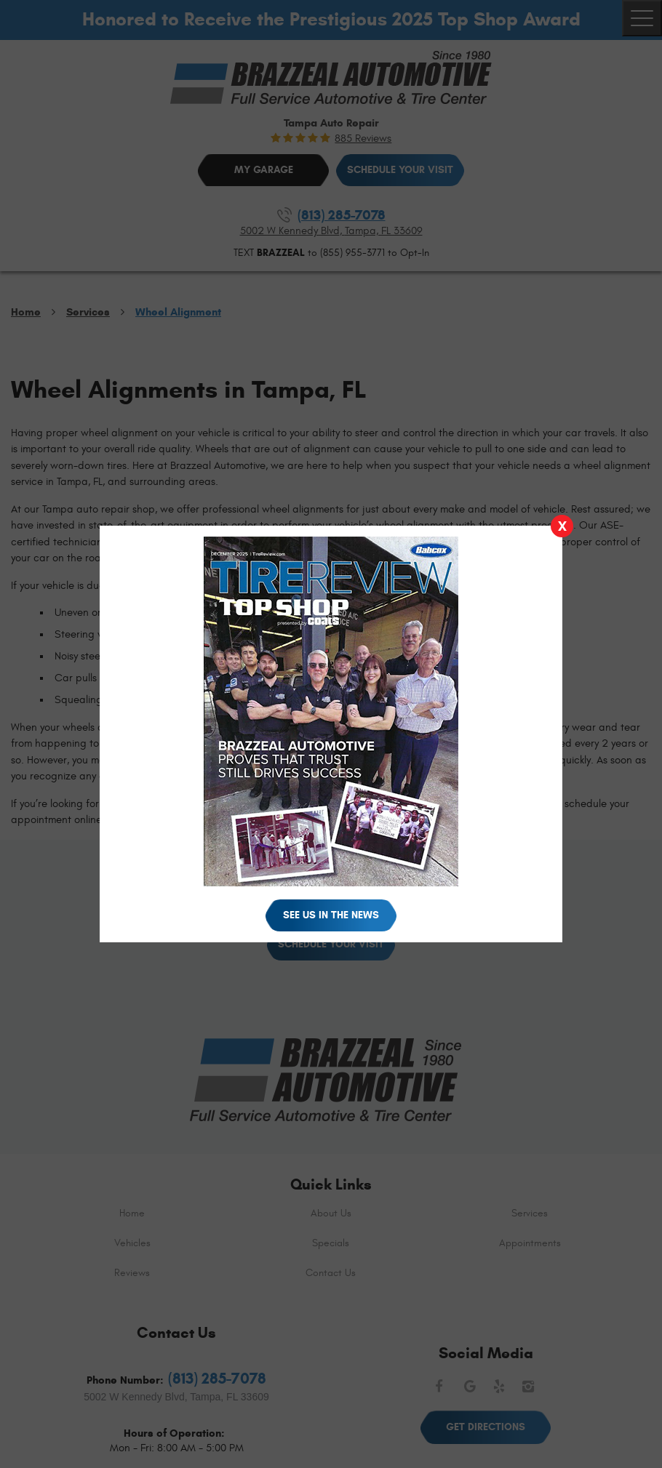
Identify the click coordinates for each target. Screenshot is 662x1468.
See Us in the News (331, 915)
